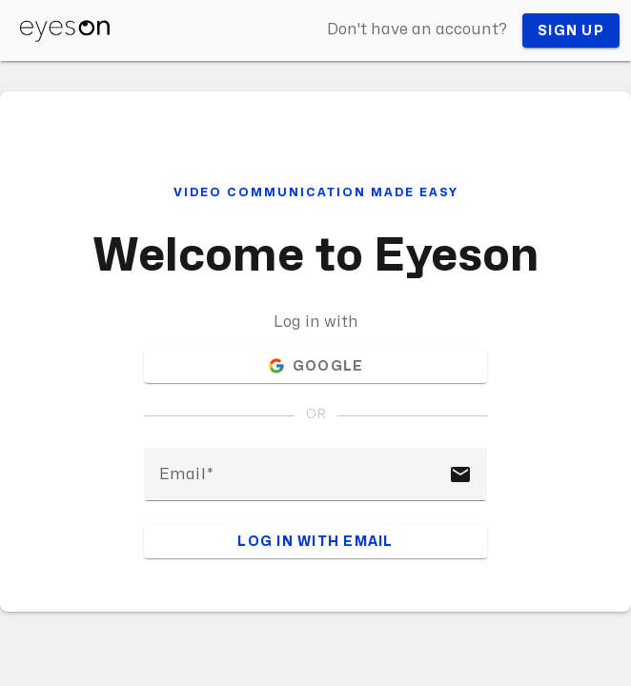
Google (316, 365)
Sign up (571, 31)
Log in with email (315, 541)
